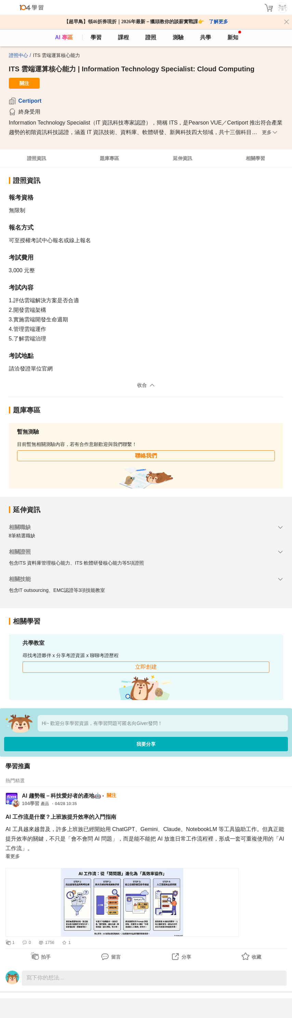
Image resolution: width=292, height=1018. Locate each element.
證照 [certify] (150, 37)
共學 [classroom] (205, 37)
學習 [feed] (96, 37)
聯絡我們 (146, 456)
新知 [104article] (234, 35)
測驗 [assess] (178, 37)
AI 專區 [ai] (64, 37)
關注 (24, 83)
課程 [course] (123, 37)
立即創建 (146, 667)
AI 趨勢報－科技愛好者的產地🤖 (61, 796)
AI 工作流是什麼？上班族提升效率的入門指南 (60, 817)
